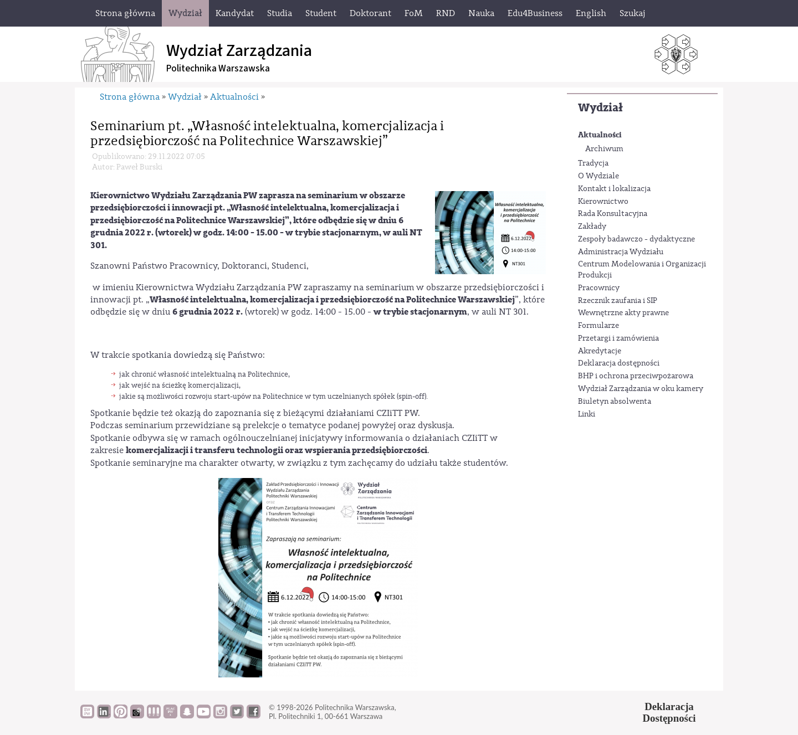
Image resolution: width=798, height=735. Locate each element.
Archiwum (604, 149)
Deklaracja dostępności (618, 363)
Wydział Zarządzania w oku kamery (640, 389)
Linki (586, 414)
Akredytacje (599, 351)
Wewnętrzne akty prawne (623, 313)
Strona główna (130, 96)
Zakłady (592, 227)
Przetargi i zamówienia (618, 338)
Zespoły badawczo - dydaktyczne (636, 239)
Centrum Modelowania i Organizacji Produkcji (642, 269)
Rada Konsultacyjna (612, 214)
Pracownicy (599, 288)
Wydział (600, 108)
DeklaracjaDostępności (669, 712)
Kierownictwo (603, 202)
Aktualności (600, 135)
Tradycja (593, 163)
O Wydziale (598, 176)
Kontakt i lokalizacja (614, 189)
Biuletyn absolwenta (614, 402)
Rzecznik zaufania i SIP (617, 301)
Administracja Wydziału (620, 252)
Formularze (598, 326)
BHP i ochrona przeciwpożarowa (635, 376)
